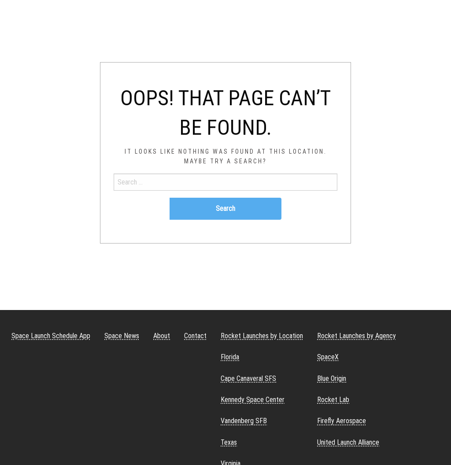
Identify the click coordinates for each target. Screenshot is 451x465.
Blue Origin (331, 378)
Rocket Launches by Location (262, 336)
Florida (230, 357)
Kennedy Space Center (253, 399)
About (161, 336)
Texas (229, 442)
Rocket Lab (333, 399)
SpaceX (328, 357)
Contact (195, 336)
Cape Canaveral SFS (248, 378)
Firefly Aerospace (341, 421)
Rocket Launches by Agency (356, 336)
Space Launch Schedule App (50, 336)
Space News (121, 336)
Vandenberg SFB (244, 421)
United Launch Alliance (348, 442)
